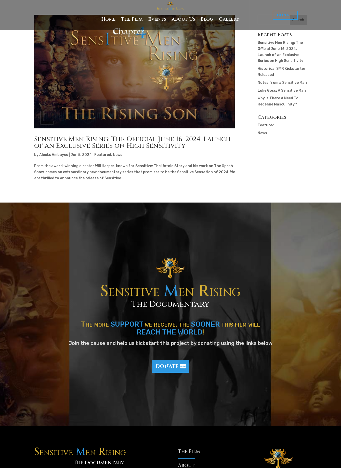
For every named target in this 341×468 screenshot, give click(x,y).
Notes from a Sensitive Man (282, 83)
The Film (132, 19)
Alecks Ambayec (53, 155)
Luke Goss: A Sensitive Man (282, 90)
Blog (207, 19)
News (117, 155)
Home (108, 19)
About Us (183, 19)
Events (157, 19)
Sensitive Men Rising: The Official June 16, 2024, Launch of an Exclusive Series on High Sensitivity (132, 142)
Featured (102, 155)
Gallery (229, 19)
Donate (285, 15)
